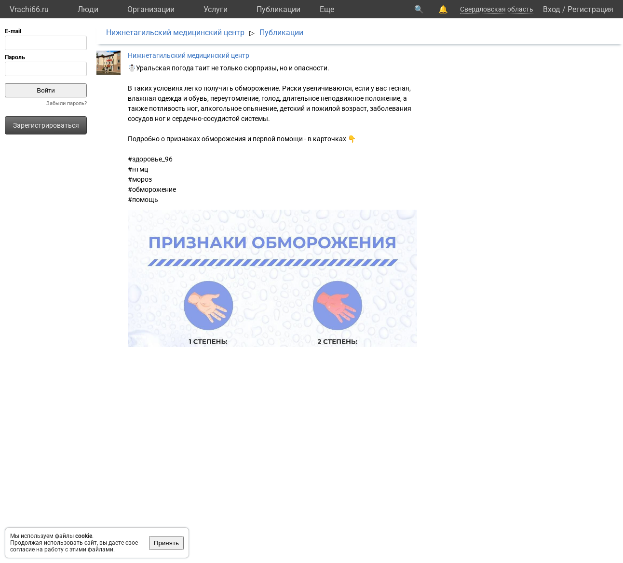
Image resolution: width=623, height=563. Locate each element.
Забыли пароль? (66, 103)
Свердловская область (496, 9)
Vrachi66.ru (29, 9)
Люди (88, 9)
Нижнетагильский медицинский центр (175, 32)
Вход (551, 9)
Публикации (278, 9)
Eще (327, 9)
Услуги (215, 9)
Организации (151, 9)
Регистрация (590, 9)
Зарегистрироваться (46, 125)
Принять (166, 543)
